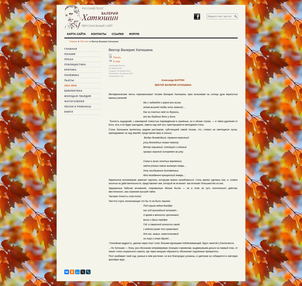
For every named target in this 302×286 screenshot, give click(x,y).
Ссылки (118, 33)
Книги (68, 112)
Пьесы (69, 80)
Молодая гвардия (77, 96)
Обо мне (70, 85)
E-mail (116, 61)
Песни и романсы (77, 106)
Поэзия (70, 54)
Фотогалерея (74, 101)
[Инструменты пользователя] (110, 54)
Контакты (98, 33)
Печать (117, 57)
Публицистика (75, 64)
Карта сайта (76, 33)
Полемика (71, 75)
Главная (70, 49)
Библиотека (73, 90)
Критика (70, 69)
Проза (69, 59)
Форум (134, 33)
